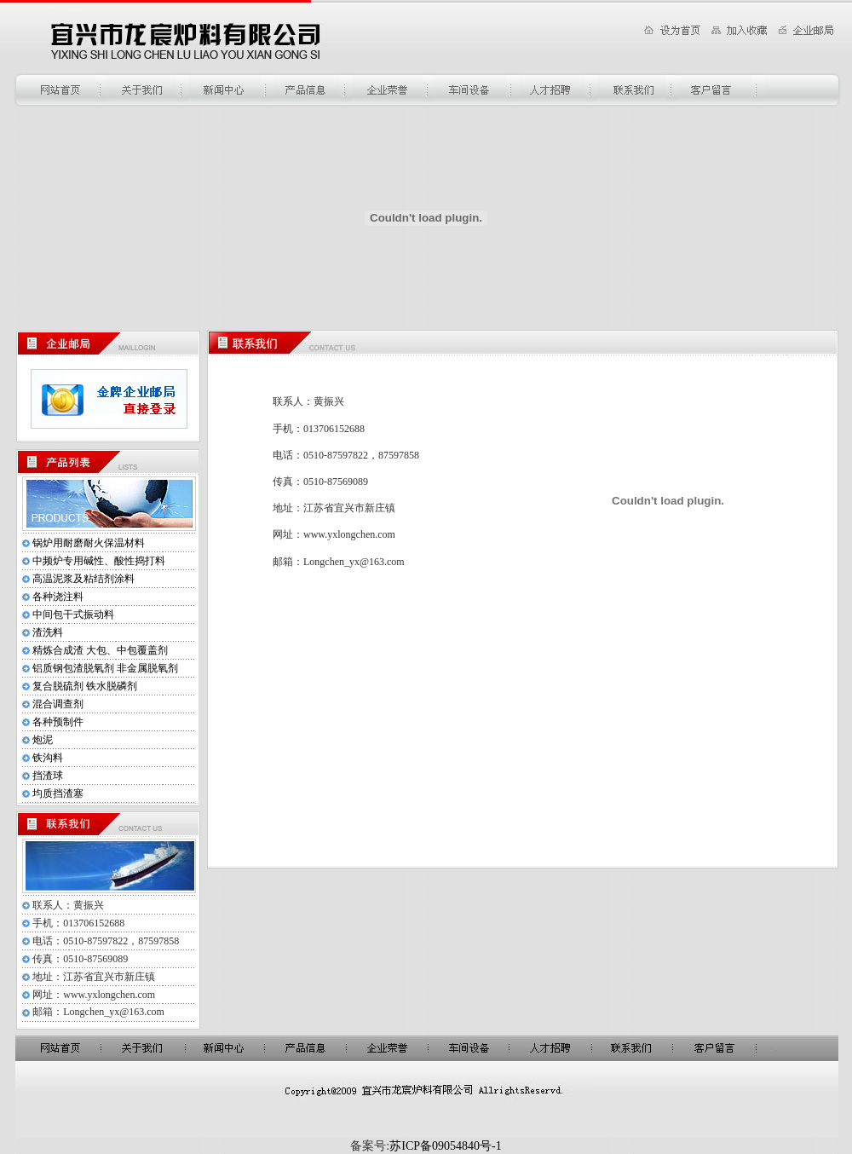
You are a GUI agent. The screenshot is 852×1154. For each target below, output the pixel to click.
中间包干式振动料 (73, 614)
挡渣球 (47, 776)
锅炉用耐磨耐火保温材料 (88, 543)
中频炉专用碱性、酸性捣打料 (98, 561)
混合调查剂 (57, 704)
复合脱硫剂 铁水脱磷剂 (84, 686)
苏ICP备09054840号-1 (445, 1146)
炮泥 (42, 740)
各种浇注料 (57, 597)
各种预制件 (57, 722)
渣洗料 (47, 632)
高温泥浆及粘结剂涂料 (83, 579)
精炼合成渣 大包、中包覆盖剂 (100, 650)
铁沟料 (47, 758)
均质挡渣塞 (57, 793)
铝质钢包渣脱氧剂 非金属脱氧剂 (105, 668)
